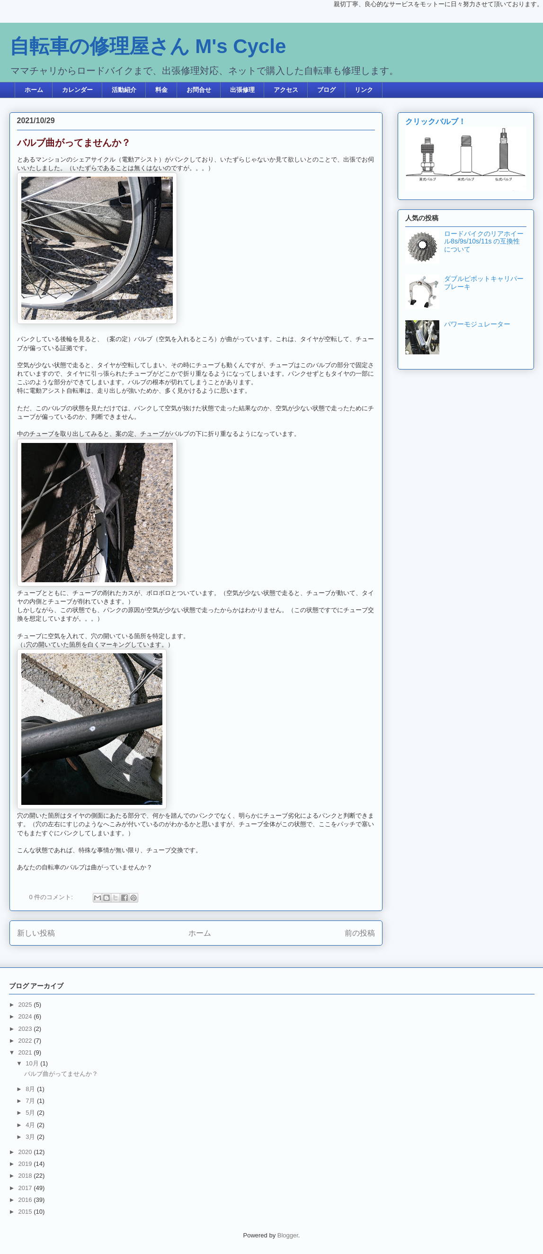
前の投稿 (360, 933)
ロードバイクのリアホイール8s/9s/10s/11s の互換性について (484, 241)
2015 (26, 1211)
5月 (31, 1112)
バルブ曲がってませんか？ (74, 142)
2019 (26, 1163)
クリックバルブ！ (435, 121)
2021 (26, 1052)
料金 (161, 89)
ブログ (326, 89)
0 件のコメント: (52, 897)
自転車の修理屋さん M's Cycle (147, 46)
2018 (26, 1175)
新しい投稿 (36, 933)
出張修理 (242, 89)
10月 (33, 1063)
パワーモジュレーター (477, 324)
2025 (26, 1004)
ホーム (34, 89)
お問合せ (199, 89)
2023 (26, 1028)
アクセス (286, 89)
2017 (26, 1187)
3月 (31, 1136)
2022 (26, 1040)
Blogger (287, 1235)
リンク (364, 89)
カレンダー (77, 89)
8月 (31, 1088)
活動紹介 (124, 89)
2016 (26, 1199)
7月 (31, 1100)
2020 (26, 1151)
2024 (26, 1016)
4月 (31, 1124)
